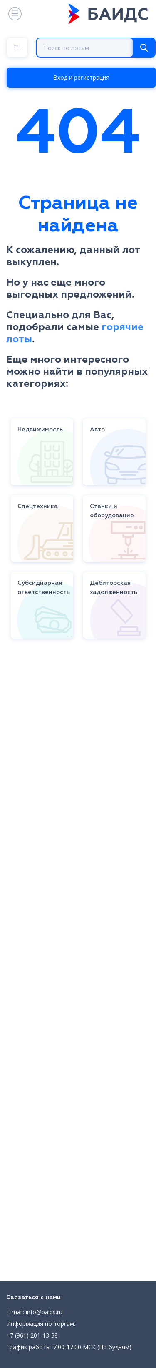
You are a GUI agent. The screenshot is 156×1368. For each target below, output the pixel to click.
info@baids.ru (44, 1312)
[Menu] (17, 47)
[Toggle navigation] (14, 13)
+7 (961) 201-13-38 (32, 1335)
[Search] (144, 47)
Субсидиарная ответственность (43, 587)
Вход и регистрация (81, 77)
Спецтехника (37, 506)
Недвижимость (40, 430)
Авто (97, 430)
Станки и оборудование (112, 511)
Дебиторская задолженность (113, 587)
